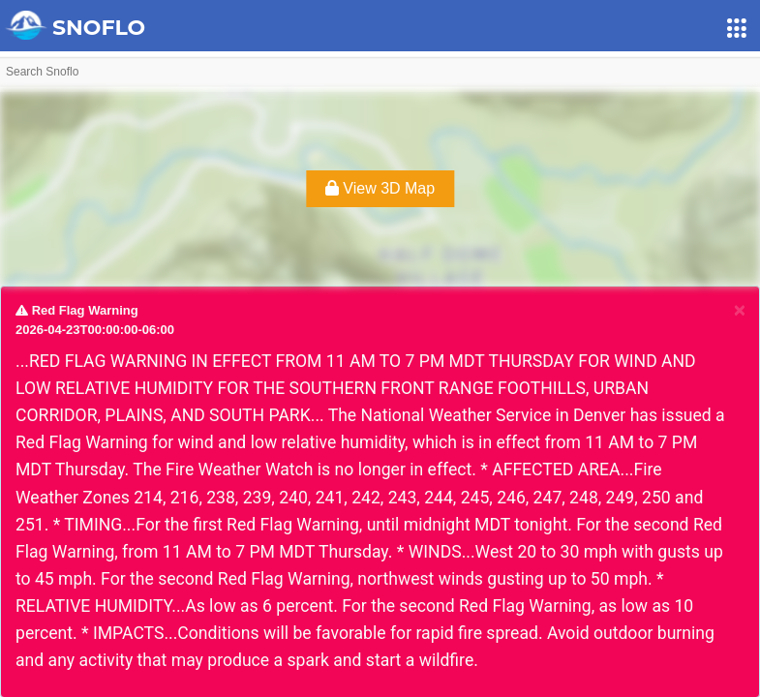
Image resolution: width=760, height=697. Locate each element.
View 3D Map (380, 188)
